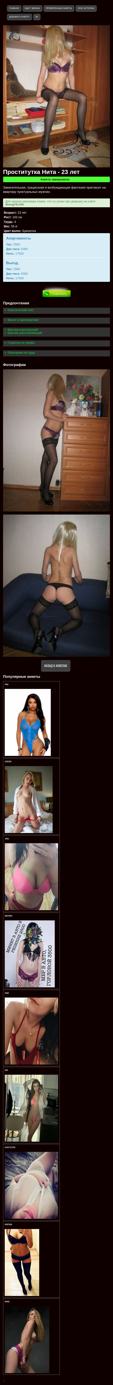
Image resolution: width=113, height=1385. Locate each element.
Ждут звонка (32, 8)
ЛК (36, 17)
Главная (14, 8)
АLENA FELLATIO (10, 1147)
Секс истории (86, 8)
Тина (6, 684)
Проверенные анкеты (59, 8)
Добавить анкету (19, 17)
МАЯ (6, 1070)
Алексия (8, 761)
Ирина (7, 1301)
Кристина (9, 1224)
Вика (7, 838)
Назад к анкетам (55, 665)
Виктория (8, 915)
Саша (7, 993)
